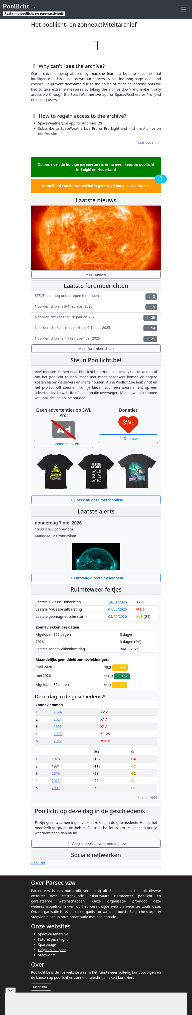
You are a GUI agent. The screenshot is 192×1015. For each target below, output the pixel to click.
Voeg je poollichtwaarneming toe (96, 843)
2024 (58, 712)
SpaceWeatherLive (53, 934)
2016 (56, 773)
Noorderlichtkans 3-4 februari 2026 (96, 307)
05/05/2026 (117, 616)
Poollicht (38, 863)
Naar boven (149, 142)
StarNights (47, 955)
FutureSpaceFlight (53, 939)
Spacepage (47, 944)
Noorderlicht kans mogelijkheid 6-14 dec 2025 (96, 328)
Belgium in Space (52, 949)
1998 (58, 733)
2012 (58, 741)
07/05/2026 (117, 609)
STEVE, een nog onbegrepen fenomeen (96, 296)
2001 (56, 787)
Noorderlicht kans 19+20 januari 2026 (96, 318)
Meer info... (41, 987)
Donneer (128, 438)
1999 (58, 726)
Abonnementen (63, 443)
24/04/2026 (117, 602)
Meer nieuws (95, 274)
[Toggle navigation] (183, 9)
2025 (56, 780)
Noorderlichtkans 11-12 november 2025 (96, 339)
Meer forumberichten (96, 348)
